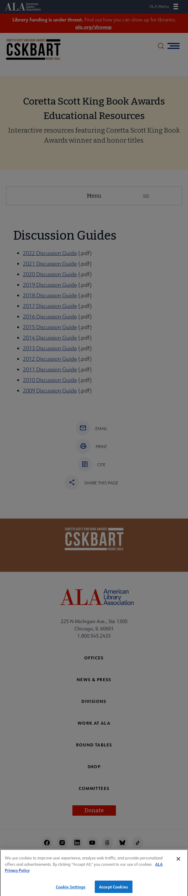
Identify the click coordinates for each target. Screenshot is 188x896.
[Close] (178, 862)
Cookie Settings (71, 889)
